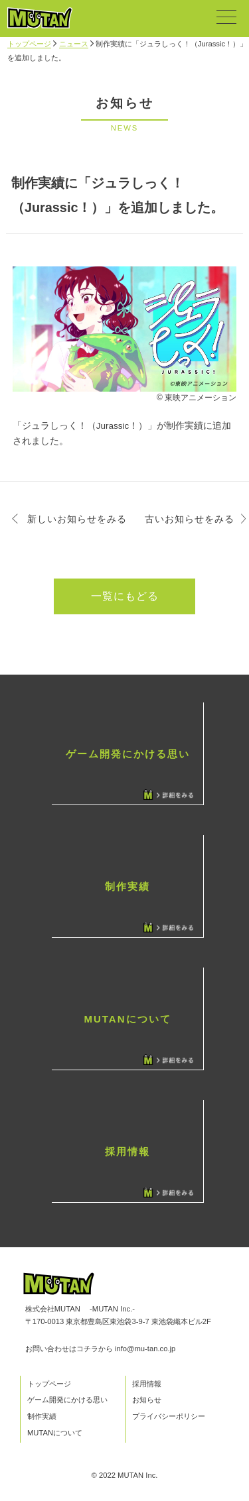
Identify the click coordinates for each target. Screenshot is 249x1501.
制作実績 (41, 1416)
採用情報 (146, 1384)
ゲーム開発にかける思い (67, 1400)
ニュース (73, 44)
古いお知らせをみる (189, 519)
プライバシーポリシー (168, 1416)
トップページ (29, 44)
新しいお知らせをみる (77, 519)
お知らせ (146, 1400)
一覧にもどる (125, 596)
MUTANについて (54, 1433)
